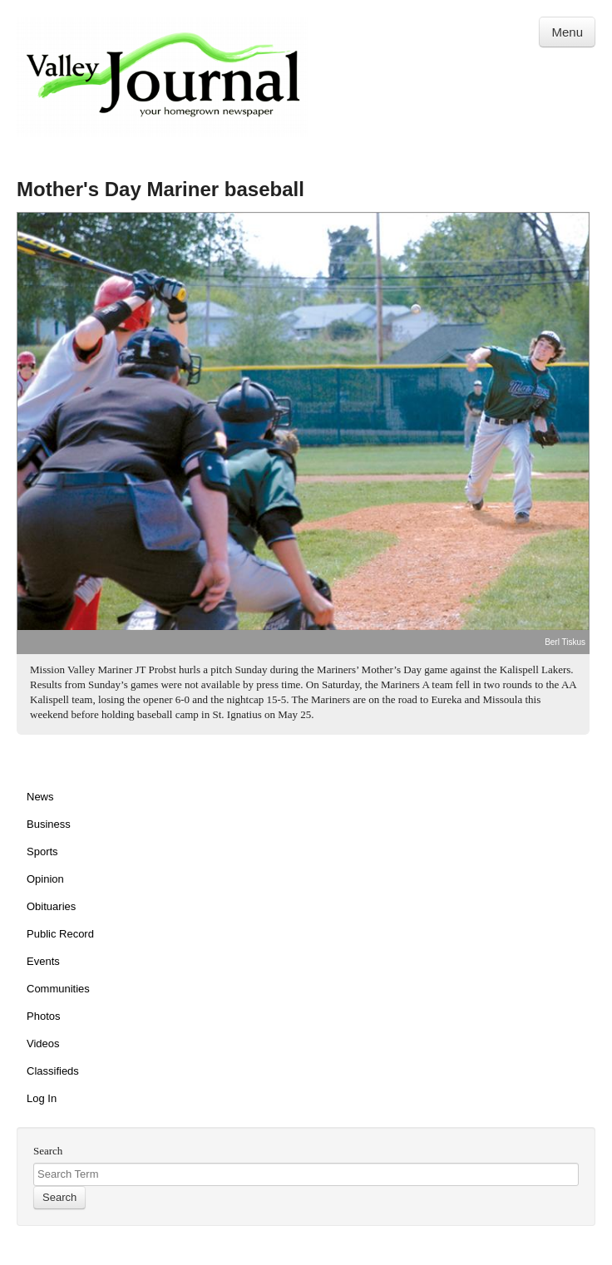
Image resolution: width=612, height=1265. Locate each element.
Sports (42, 851)
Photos (43, 1016)
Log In (42, 1098)
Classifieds (53, 1071)
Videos (43, 1043)
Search (47, 1150)
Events (43, 961)
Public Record (60, 934)
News (40, 796)
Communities (58, 988)
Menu (567, 32)
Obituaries (51, 906)
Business (49, 824)
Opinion (45, 879)
